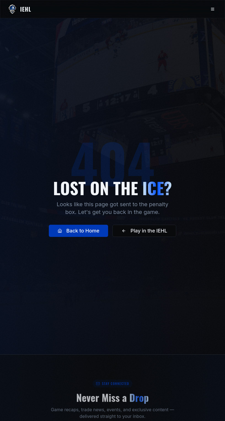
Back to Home (79, 232)
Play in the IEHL (144, 232)
